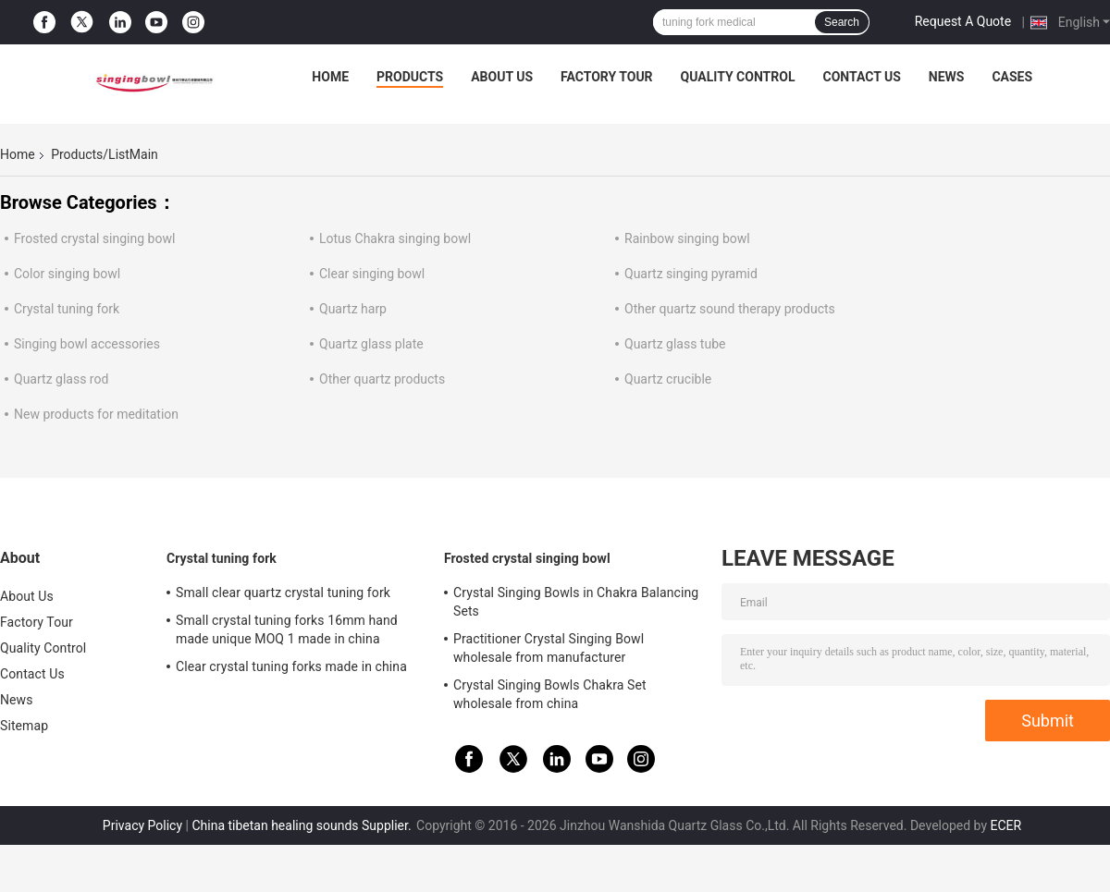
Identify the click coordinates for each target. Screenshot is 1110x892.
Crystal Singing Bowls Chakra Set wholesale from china (550, 694)
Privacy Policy (142, 825)
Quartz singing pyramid (691, 273)
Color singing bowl (67, 273)
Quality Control (738, 76)
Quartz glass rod (61, 379)
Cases (1012, 76)
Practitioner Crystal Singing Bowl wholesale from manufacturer (548, 648)
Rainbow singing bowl (687, 238)
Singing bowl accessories (87, 343)
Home (330, 76)
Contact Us (861, 76)
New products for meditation (96, 414)
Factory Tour (607, 76)
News (947, 76)
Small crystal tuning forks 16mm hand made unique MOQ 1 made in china (287, 629)
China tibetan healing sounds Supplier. (302, 825)
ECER (1005, 825)
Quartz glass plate (371, 343)
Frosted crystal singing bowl (94, 238)
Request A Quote (963, 21)
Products (409, 76)
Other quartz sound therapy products (729, 308)
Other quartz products (382, 379)
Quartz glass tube (674, 343)
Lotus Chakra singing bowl (395, 238)
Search (841, 22)
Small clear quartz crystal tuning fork (283, 592)
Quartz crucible (667, 379)
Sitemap (24, 725)
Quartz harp (353, 308)
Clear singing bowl (372, 273)
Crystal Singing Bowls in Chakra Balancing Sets (575, 601)
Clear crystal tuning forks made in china (291, 666)
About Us (502, 76)
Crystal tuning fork (66, 308)
